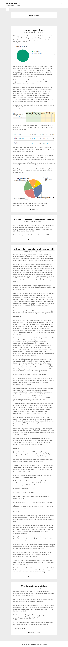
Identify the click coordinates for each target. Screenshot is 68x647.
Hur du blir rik (23, 628)
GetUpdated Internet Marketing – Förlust (34, 219)
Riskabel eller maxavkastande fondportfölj (34, 249)
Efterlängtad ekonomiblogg (34, 586)
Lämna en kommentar (35, 239)
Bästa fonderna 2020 (47, 324)
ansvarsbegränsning (38, 572)
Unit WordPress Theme (28, 644)
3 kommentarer (34, 209)
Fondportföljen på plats (34, 30)
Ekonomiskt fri (13, 3)
